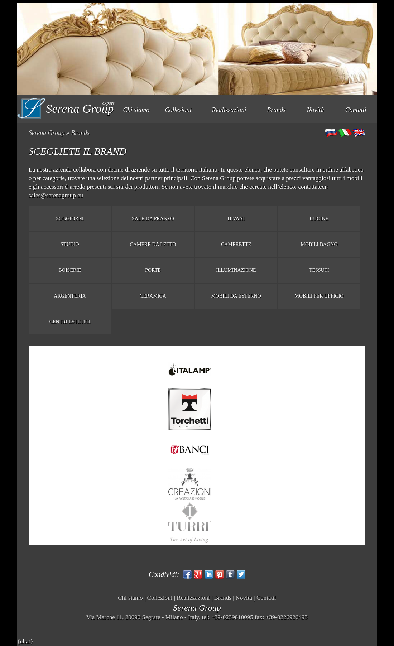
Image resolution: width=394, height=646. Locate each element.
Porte (153, 270)
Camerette (236, 244)
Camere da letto (153, 244)
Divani (236, 218)
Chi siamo (136, 110)
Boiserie (70, 270)
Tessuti (319, 270)
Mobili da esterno (236, 296)
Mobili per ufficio (319, 296)
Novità (315, 110)
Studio (70, 244)
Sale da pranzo (153, 218)
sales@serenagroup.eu (56, 195)
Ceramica (153, 296)
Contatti (355, 110)
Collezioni (178, 110)
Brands (276, 110)
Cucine (319, 218)
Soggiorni (70, 218)
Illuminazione (236, 270)
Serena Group (46, 132)
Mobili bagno (319, 244)
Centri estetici (70, 321)
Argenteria (70, 296)
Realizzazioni (229, 110)
